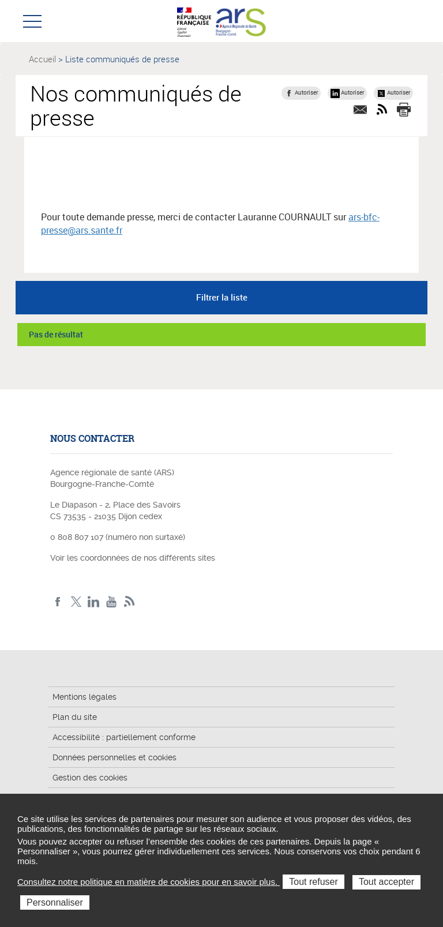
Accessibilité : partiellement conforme (124, 737)
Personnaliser (55, 902)
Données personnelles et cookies (114, 757)
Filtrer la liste (221, 297)
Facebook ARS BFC (58, 602)
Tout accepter (386, 882)
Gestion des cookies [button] (89, 777)
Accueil (42, 59)
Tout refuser (313, 882)
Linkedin (94, 602)
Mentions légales (84, 696)
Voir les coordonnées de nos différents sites (132, 557)
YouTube (111, 602)
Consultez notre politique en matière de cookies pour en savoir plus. (148, 882)
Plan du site (74, 717)
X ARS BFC (76, 602)
